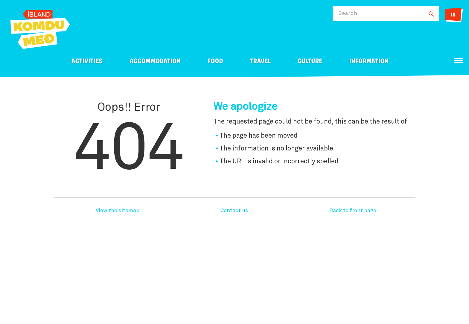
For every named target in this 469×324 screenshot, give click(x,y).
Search (347, 13)
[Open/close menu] (458, 60)
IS (453, 15)
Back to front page (352, 210)
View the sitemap (117, 210)
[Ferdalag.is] (40, 28)
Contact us (234, 210)
